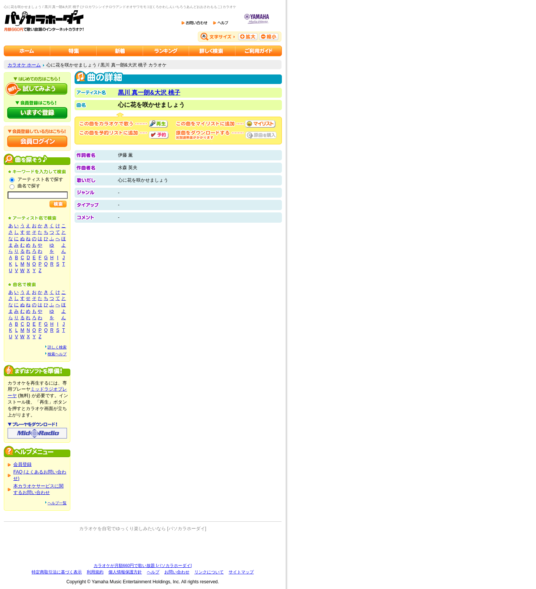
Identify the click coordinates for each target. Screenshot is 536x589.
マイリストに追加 (260, 124)
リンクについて (209, 572)
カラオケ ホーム (24, 65)
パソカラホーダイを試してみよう (37, 89)
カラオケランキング (166, 51)
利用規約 (95, 572)
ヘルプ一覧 (57, 503)
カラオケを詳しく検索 (212, 51)
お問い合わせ (176, 572)
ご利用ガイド (258, 51)
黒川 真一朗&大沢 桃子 (149, 92)
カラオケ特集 (73, 51)
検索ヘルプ (57, 354)
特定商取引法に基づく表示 (57, 572)
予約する (159, 135)
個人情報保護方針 (125, 572)
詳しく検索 (57, 347)
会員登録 (22, 464)
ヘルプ (153, 572)
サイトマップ (241, 572)
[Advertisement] (143, 547)
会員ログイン (37, 141)
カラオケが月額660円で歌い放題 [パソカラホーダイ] (143, 565)
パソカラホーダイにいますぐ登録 (37, 113)
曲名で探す (28, 185)
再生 (158, 124)
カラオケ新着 (120, 51)
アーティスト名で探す (40, 179)
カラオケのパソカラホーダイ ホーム (27, 51)
